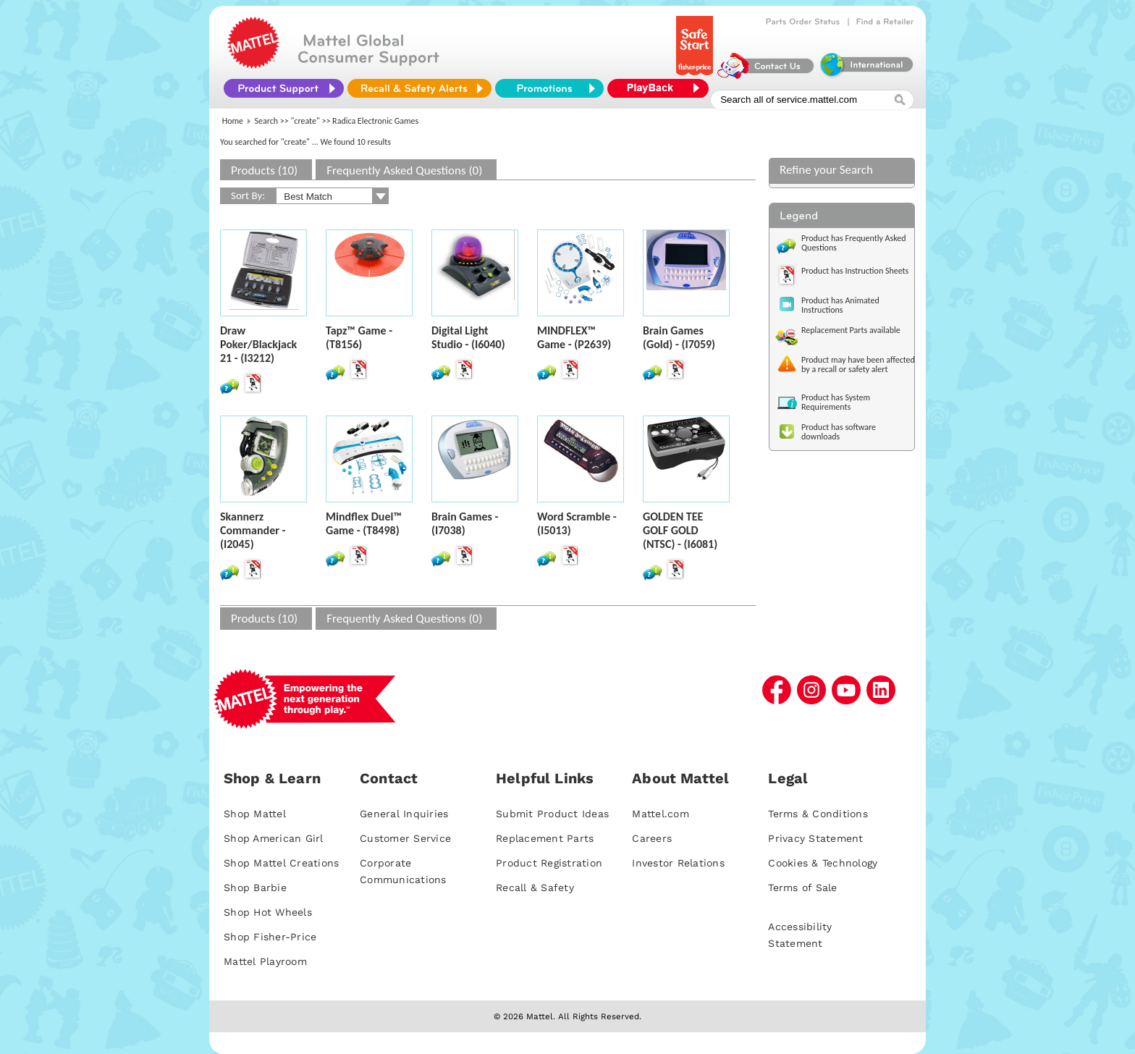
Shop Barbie (255, 887)
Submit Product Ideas (552, 813)
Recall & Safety (535, 887)
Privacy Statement (815, 838)
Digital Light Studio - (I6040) (468, 337)
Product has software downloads (838, 432)
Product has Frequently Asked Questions (853, 243)
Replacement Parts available (850, 330)
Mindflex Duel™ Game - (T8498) (364, 523)
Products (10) (264, 170)
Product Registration (549, 863)
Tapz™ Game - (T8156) (359, 337)
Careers (652, 838)
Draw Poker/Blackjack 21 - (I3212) (258, 344)
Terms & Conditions (818, 813)
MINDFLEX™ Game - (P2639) (574, 337)
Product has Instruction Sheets (854, 271)
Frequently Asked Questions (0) (404, 170)
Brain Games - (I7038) (464, 523)
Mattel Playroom (265, 961)
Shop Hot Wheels (268, 912)
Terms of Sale (802, 887)
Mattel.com (660, 813)
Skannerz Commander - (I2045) (252, 530)
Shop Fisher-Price (270, 937)
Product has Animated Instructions (840, 305)
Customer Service (405, 838)
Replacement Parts (545, 838)
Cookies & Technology (822, 863)
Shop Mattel (255, 813)
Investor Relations (678, 863)
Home (232, 121)
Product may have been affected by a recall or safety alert (858, 364)
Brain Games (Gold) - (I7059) (679, 337)
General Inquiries (404, 813)
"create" (305, 121)
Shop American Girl (274, 838)
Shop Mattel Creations (281, 863)
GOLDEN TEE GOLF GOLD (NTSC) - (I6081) (680, 530)
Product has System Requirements (835, 402)
